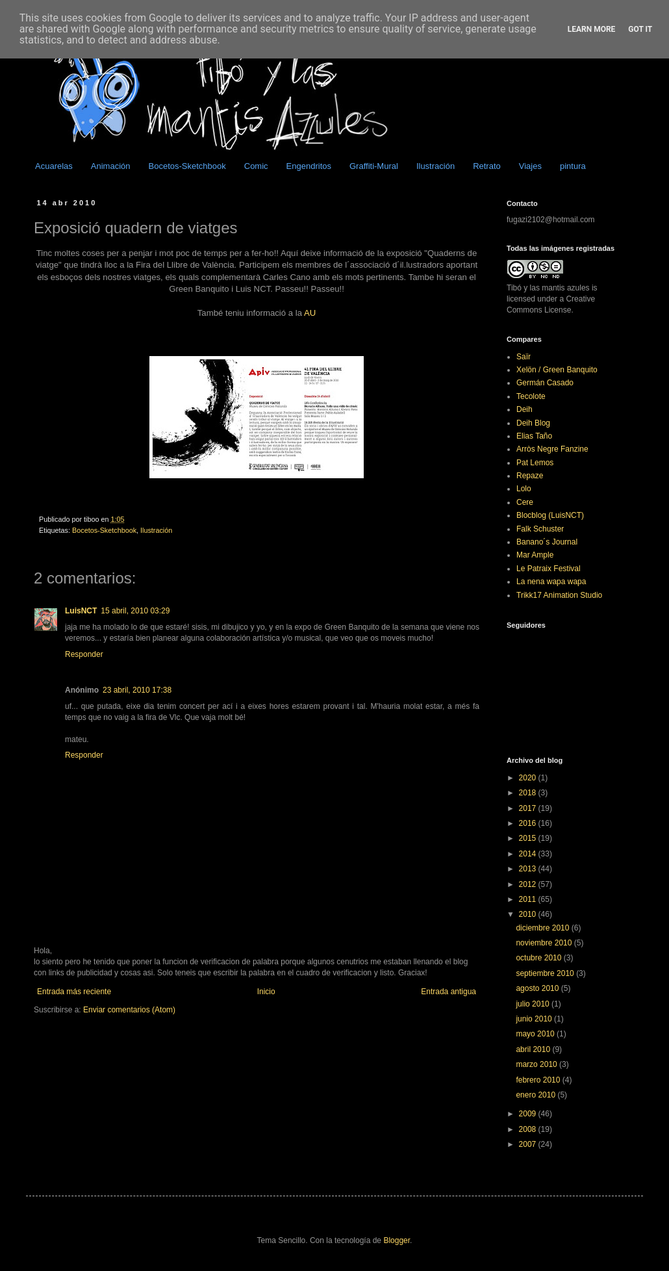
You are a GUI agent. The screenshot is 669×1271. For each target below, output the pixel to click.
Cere (524, 502)
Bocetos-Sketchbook (187, 166)
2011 (528, 899)
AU (310, 313)
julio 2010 (533, 1003)
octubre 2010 (539, 957)
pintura (573, 166)
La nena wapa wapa (551, 581)
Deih (524, 409)
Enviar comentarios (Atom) (129, 1009)
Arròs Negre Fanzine (552, 449)
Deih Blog (533, 423)
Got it (640, 29)
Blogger (396, 1240)
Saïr (523, 356)
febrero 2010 (539, 1080)
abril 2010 (534, 1049)
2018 (528, 792)
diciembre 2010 (543, 927)
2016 (528, 823)
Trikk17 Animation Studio (559, 595)
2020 (528, 777)
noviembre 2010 (545, 942)
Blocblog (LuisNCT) (550, 515)
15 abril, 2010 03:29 (135, 610)
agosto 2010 (538, 988)
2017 (528, 808)
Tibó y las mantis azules (548, 287)
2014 (528, 853)
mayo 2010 (536, 1033)
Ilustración (435, 166)
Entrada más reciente (74, 991)
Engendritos (308, 166)
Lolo (523, 488)
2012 (528, 884)
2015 (528, 838)
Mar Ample (534, 554)
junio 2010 (535, 1018)
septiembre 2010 (546, 973)
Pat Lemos (534, 462)
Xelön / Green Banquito (557, 369)
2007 (528, 1144)
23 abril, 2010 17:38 (137, 690)
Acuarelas (54, 166)
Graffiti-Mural (373, 166)
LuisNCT (81, 610)
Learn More (592, 29)
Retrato (487, 166)
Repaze (529, 475)
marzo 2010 (537, 1064)
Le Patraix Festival (548, 568)
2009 (528, 1113)
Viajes (530, 166)
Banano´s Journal (546, 541)
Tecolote (531, 396)
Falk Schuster (540, 528)
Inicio (266, 991)
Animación (111, 166)
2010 (528, 914)
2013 (528, 868)
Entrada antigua (448, 991)
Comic (256, 166)
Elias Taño (534, 436)
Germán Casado (545, 382)
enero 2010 (536, 1094)
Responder (84, 654)
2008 (528, 1129)
